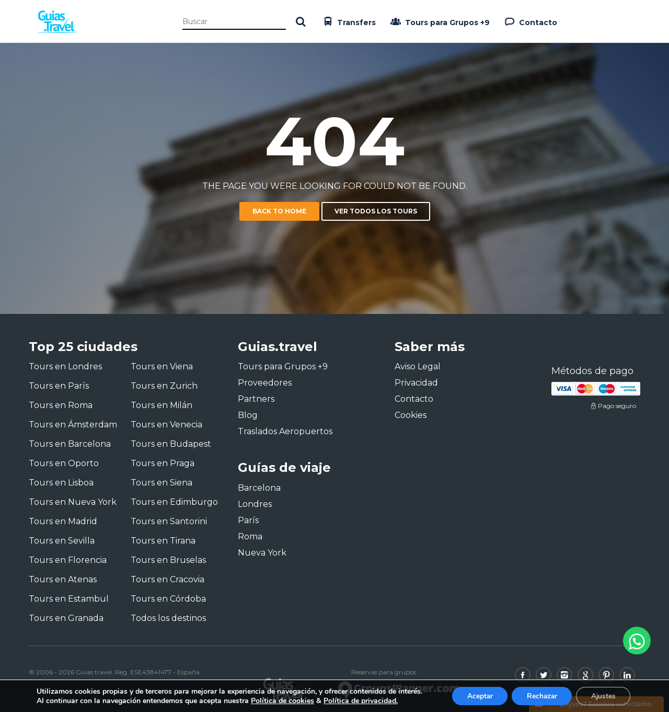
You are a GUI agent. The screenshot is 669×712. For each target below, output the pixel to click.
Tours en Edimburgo (174, 502)
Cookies (410, 415)
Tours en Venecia (166, 425)
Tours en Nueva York (73, 502)
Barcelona (259, 488)
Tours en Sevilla (62, 541)
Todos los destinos (168, 618)
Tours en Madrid (63, 521)
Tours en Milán (161, 405)
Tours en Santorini (169, 521)
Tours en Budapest (171, 444)
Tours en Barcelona (70, 444)
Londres (255, 504)
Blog (248, 415)
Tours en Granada (66, 618)
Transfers (348, 21)
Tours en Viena (162, 366)
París (248, 520)
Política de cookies (282, 700)
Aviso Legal (418, 366)
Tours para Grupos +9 (439, 21)
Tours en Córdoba (168, 599)
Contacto (529, 21)
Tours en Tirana (163, 541)
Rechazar (538, 695)
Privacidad (416, 383)
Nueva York (262, 553)
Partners (256, 399)
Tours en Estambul (69, 599)
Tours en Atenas (63, 579)
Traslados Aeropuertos (285, 431)
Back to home (279, 211)
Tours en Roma (61, 405)
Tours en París (59, 386)
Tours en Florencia (68, 560)
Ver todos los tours (375, 211)
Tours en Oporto (64, 463)
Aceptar (474, 695)
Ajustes (602, 695)
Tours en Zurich (164, 386)
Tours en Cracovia (167, 579)
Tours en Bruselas (168, 560)
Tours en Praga (162, 463)
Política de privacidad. (361, 700)
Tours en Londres (65, 366)
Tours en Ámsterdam (73, 425)
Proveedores (265, 383)
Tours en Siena (161, 483)
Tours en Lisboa (61, 483)
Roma (250, 536)
